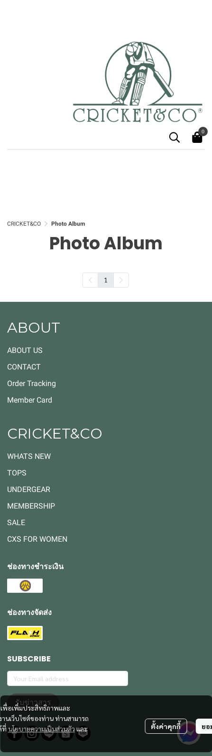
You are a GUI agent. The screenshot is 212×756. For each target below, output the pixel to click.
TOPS (17, 472)
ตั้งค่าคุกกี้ (166, 726)
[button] (174, 137)
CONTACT (24, 366)
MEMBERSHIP (31, 505)
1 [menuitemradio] (106, 279)
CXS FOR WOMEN (37, 539)
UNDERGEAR (28, 489)
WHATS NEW (29, 456)
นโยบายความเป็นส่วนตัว (41, 728)
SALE (16, 522)
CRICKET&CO (24, 223)
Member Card (29, 400)
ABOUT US (25, 350)
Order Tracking (31, 383)
